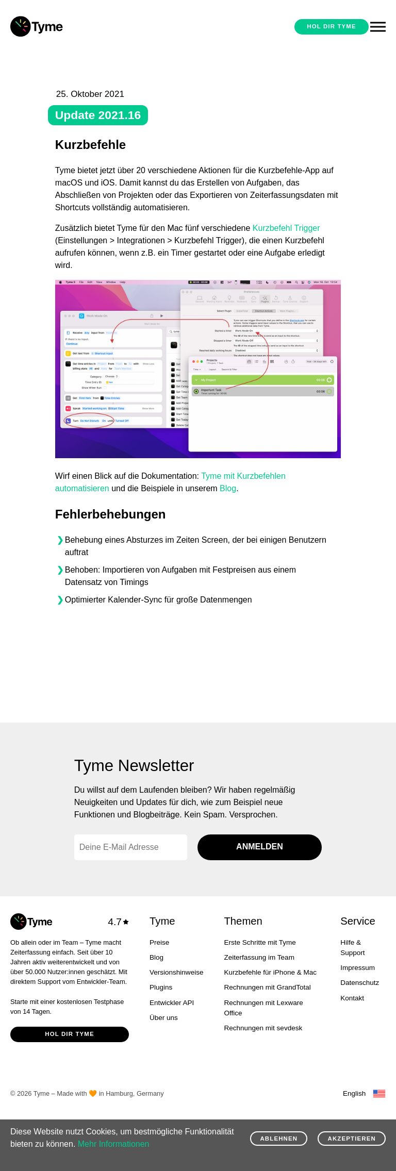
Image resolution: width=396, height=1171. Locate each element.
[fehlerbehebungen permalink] (43, 514)
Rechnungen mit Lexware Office (263, 1008)
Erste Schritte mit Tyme (259, 942)
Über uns (164, 1018)
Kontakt (352, 998)
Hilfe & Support (352, 948)
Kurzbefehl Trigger (286, 228)
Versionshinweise (176, 972)
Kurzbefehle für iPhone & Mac (270, 972)
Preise (159, 942)
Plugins (161, 987)
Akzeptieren (352, 1138)
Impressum (357, 968)
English (354, 1093)
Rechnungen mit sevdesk (263, 1028)
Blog (228, 488)
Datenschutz (359, 982)
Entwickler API (172, 1003)
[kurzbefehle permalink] (43, 145)
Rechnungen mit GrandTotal (267, 987)
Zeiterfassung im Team (259, 957)
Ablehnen (279, 1138)
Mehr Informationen (114, 1144)
